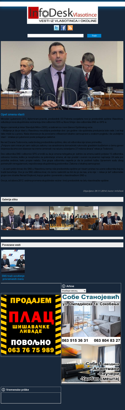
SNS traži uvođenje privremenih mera (13, 277)
